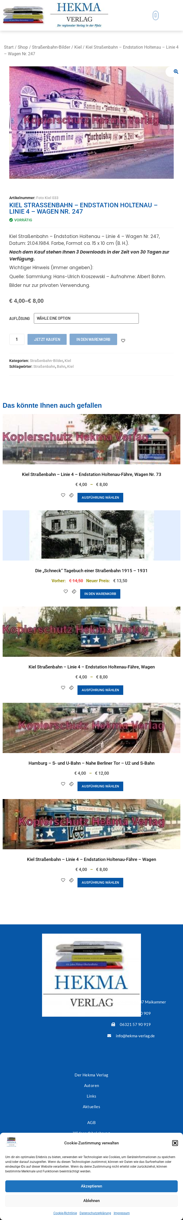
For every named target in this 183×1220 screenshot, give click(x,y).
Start (9, 47)
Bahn (61, 366)
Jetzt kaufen (47, 339)
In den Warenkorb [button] (100, 594)
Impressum (122, 1213)
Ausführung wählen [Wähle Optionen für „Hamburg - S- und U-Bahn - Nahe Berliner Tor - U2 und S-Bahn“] (100, 786)
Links (92, 1096)
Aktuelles (91, 1106)
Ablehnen (91, 1200)
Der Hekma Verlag (91, 1074)
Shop (23, 47)
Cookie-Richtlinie (65, 1213)
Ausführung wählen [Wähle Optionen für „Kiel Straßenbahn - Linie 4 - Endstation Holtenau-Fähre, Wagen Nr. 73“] (100, 497)
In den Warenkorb (93, 339)
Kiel (78, 47)
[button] (175, 1143)
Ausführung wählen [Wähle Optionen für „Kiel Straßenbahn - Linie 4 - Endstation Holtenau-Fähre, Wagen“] (100, 690)
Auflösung (19, 318)
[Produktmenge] (17, 339)
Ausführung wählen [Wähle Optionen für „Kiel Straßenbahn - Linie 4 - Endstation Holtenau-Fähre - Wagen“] (100, 882)
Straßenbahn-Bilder (51, 47)
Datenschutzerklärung (95, 1213)
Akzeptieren (91, 1186)
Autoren (91, 1085)
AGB (91, 1122)
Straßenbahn (44, 366)
